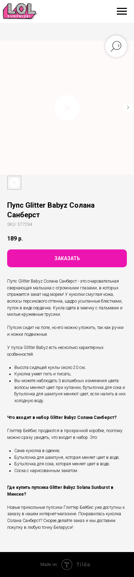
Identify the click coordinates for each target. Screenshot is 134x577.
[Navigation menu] (122, 11)
